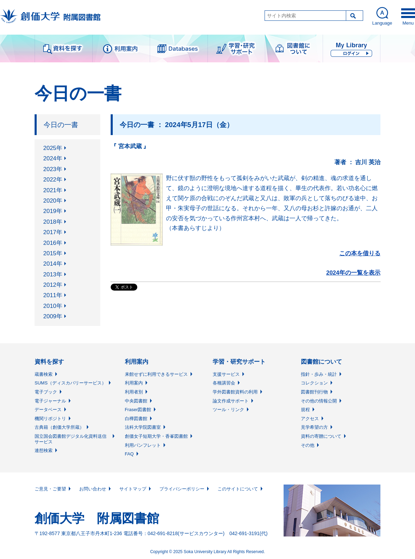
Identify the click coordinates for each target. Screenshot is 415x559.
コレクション (314, 382)
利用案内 (134, 382)
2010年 (52, 306)
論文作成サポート (231, 400)
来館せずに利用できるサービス (156, 374)
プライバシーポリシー (181, 488)
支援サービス (226, 374)
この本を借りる (359, 253)
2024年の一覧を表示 (353, 272)
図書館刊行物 (314, 391)
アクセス (310, 418)
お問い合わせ (92, 488)
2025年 (52, 148)
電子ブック (46, 391)
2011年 (52, 295)
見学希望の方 (314, 427)
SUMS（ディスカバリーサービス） (70, 382)
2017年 (52, 232)
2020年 (52, 200)
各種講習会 (224, 382)
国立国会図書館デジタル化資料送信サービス (71, 439)
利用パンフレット (143, 445)
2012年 (52, 285)
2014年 (52, 263)
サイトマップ (132, 488)
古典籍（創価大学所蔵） (59, 427)
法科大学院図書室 (143, 427)
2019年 (52, 211)
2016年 (52, 243)
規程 (305, 409)
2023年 (52, 169)
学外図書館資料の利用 (235, 391)
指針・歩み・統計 (319, 374)
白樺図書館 (136, 418)
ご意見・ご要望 (50, 488)
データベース (48, 409)
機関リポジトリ (50, 418)
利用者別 (134, 391)
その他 (307, 445)
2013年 (52, 274)
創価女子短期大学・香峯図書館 (156, 436)
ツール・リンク (228, 409)
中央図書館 (136, 400)
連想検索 (44, 450)
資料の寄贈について (321, 436)
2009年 (52, 316)
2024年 (52, 158)
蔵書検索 (44, 374)
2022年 (52, 179)
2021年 (52, 190)
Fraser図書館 (138, 409)
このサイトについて (238, 488)
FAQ (129, 453)
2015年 (52, 253)
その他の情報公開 (319, 400)
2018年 (52, 222)
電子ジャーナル (50, 400)
